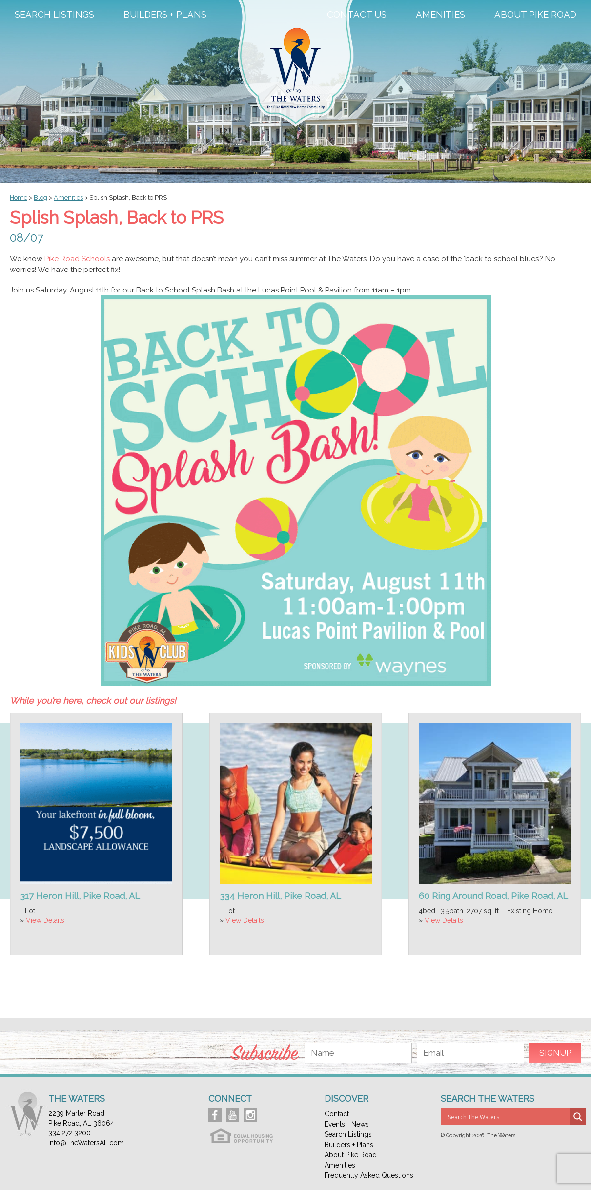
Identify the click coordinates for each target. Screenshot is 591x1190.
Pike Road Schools (77, 258)
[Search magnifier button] (578, 1116)
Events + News (347, 1124)
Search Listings (54, 15)
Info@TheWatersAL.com (86, 1143)
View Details (45, 920)
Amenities (440, 15)
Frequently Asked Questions (369, 1175)
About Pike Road (535, 15)
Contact (337, 1114)
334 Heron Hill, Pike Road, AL (280, 896)
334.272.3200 (69, 1133)
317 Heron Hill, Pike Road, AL (80, 896)
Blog (40, 197)
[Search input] (507, 1116)
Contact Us (357, 15)
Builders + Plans (164, 15)
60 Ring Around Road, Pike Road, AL (493, 896)
